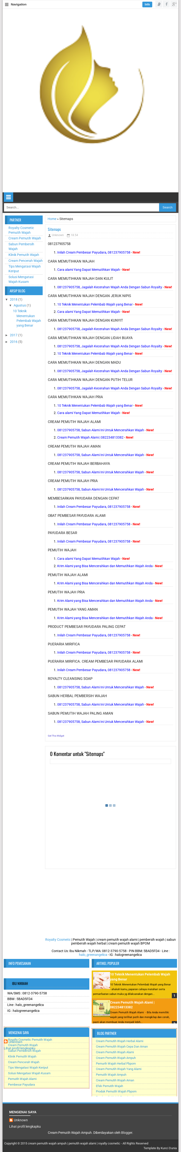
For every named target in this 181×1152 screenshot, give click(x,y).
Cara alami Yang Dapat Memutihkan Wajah (88, 270)
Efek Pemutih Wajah (109, 1086)
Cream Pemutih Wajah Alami (115, 1052)
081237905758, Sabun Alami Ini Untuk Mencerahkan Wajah (100, 430)
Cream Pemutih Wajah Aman (115, 1080)
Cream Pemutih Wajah (24, 238)
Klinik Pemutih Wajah (23, 255)
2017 (14, 335)
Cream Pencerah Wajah (25, 261)
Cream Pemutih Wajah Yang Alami (118, 1069)
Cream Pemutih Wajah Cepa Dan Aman (122, 1046)
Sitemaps (54, 229)
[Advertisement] (24, 418)
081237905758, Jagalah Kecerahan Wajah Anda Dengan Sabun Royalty (109, 287)
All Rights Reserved (135, 1143)
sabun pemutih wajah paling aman (80, 713)
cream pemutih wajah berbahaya (79, 464)
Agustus (20, 305)
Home (52, 219)
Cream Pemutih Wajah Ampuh (116, 1058)
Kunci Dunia (169, 1148)
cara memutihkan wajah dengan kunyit (85, 320)
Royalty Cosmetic (58, 939)
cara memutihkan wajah (71, 261)
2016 (14, 342)
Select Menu (8, 197)
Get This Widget (56, 735)
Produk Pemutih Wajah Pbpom (116, 1091)
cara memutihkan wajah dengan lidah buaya (90, 338)
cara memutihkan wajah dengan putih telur (90, 380)
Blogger (126, 1133)
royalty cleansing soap (70, 679)
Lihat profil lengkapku (19, 1048)
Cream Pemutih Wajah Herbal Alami (119, 1041)
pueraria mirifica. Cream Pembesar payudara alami (95, 661)
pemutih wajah (62, 550)
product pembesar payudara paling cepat (87, 627)
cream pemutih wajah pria (73, 481)
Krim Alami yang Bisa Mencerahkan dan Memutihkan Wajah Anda (105, 566)
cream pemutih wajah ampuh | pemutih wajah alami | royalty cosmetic (74, 1143)
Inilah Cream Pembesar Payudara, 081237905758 (93, 252)
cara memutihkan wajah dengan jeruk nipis (89, 296)
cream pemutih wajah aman (74, 446)
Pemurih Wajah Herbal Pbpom (116, 1063)
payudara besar (62, 533)
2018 (14, 299)
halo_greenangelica (93, 955)
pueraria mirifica (64, 644)
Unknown (15, 1042)
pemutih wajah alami (68, 575)
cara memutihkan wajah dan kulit (80, 278)
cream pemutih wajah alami (74, 422)
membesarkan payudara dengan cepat (83, 498)
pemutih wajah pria (66, 592)
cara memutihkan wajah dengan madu (84, 362)
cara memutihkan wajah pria (75, 397)
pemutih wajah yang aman (73, 609)
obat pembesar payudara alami (77, 515)
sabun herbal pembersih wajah (77, 696)
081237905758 (59, 244)
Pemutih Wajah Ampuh (111, 1074)
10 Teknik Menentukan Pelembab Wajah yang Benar (95, 304)
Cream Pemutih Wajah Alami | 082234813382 (90, 437)
